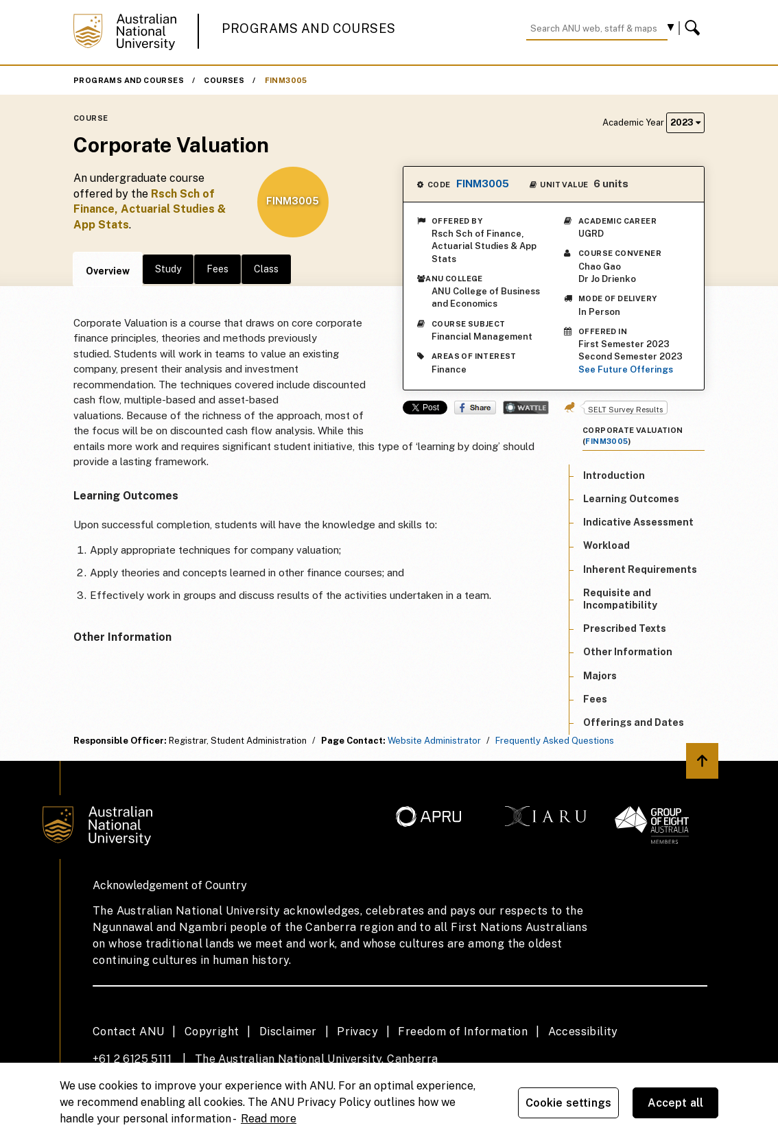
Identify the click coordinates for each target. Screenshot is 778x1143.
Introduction (614, 475)
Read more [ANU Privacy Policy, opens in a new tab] (268, 1118)
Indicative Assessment (638, 522)
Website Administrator (434, 740)
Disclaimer (288, 1031)
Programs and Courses (309, 28)
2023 (685, 122)
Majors (600, 675)
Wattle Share (526, 407)
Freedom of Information (463, 1031)
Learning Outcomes (631, 498)
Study (168, 268)
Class (266, 268)
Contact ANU (128, 1031)
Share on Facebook (475, 407)
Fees (217, 268)
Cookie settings (568, 1102)
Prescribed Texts (624, 628)
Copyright (212, 1031)
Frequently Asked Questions (554, 740)
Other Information (627, 651)
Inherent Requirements (640, 569)
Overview (108, 271)
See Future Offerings (625, 369)
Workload (606, 545)
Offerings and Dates (633, 722)
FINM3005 (286, 80)
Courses (224, 80)
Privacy (357, 1031)
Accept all (676, 1102)
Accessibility (583, 1031)
